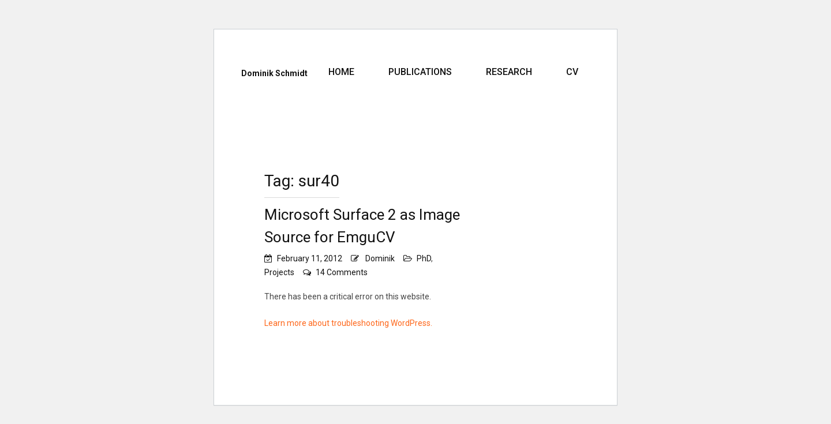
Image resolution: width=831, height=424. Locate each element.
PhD (424, 258)
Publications (420, 71)
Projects (279, 272)
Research (509, 71)
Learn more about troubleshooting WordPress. (348, 323)
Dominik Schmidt (274, 73)
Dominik (380, 258)
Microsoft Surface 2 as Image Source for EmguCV (362, 226)
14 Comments (342, 272)
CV (572, 71)
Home (341, 71)
